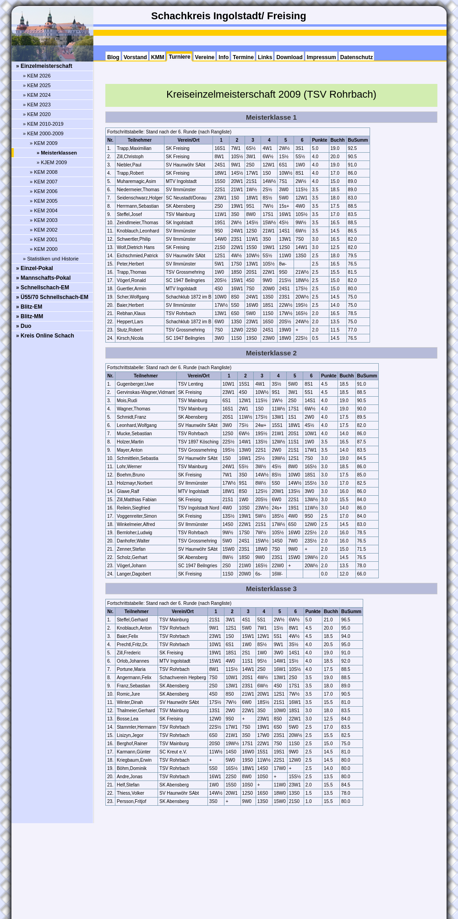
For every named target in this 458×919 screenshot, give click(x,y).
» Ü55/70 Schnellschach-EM (52, 297)
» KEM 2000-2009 (43, 133)
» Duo (23, 326)
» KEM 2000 (44, 249)
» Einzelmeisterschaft (44, 66)
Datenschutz (356, 57)
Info (223, 57)
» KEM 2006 (44, 191)
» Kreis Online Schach (45, 335)
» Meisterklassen (57, 152)
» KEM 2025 (37, 85)
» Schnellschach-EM (42, 287)
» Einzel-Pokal (34, 268)
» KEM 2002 (44, 230)
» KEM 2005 (44, 201)
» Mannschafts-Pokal (43, 278)
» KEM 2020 (37, 114)
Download (289, 57)
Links (265, 57)
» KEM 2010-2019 (43, 124)
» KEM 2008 (44, 172)
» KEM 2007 (44, 181)
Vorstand (135, 57)
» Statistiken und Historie (51, 258)
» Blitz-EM (29, 307)
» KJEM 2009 (52, 162)
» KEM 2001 (44, 239)
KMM (157, 57)
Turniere (179, 57)
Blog (113, 57)
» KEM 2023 (37, 104)
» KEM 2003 (44, 220)
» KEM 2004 (44, 210)
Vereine (205, 57)
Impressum (321, 57)
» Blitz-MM (29, 316)
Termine (243, 57)
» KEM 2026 (37, 75)
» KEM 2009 (44, 143)
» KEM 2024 (37, 95)
